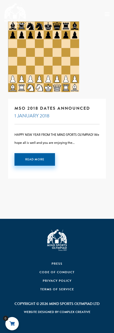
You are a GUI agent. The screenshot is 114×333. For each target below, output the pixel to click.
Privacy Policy (57, 280)
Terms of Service (57, 289)
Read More (34, 159)
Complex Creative (75, 312)
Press (57, 263)
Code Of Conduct (57, 272)
